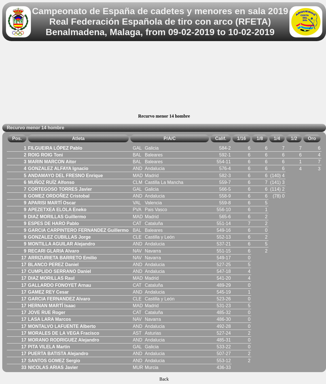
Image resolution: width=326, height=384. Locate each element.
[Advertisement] (164, 78)
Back (164, 379)
